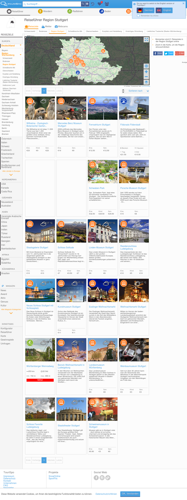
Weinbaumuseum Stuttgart (133, 366)
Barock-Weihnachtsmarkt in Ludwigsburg (71, 366)
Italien (4, 143)
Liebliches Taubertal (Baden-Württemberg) (164, 31)
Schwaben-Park (97, 188)
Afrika (5, 255)
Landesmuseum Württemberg (96, 366)
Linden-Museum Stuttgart (101, 248)
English (167, 10)
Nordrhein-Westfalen (11, 94)
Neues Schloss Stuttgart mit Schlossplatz (40, 307)
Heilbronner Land (9, 85)
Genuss (4, 302)
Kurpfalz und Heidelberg (112, 31)
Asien (5, 212)
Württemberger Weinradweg (40, 366)
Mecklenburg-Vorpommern (8, 109)
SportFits (53, 479)
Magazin (10, 286)
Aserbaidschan (8, 249)
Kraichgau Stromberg (134, 31)
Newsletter (8, 488)
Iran (3, 245)
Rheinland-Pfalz (9, 113)
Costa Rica (6, 192)
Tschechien (6, 158)
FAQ (5, 486)
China (4, 222)
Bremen (5, 134)
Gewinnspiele (7, 340)
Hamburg (6, 125)
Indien (4, 230)
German (148, 10)
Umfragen (5, 344)
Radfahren (77, 11)
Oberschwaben (92, 31)
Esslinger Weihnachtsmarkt (102, 307)
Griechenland (7, 154)
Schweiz (5, 146)
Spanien (5, 162)
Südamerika (8, 269)
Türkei (4, 234)
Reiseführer (17, 12)
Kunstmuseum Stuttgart (69, 307)
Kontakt (7, 481)
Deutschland (8, 46)
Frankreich (6, 150)
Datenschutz (9, 479)
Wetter (48, 27)
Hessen (5, 119)
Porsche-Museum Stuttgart (133, 188)
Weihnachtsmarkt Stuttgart (133, 307)
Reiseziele (33, 27)
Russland (5, 237)
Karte (3, 336)
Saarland (6, 131)
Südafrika (6, 263)
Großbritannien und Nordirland (10, 166)
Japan (4, 226)
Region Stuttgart (57, 31)
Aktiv (3, 298)
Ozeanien (7, 198)
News (3, 290)
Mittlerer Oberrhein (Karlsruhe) (9, 89)
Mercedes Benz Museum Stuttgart (70, 124)
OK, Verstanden (130, 494)
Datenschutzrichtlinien (106, 494)
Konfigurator (7, 329)
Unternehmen (9, 483)
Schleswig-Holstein (10, 106)
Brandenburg (7, 122)
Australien (6, 206)
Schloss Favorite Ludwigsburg (35, 425)
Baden (107, 11)
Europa (6, 41)
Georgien (5, 241)
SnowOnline (54, 476)
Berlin (4, 128)
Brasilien (5, 273)
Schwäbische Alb (75, 31)
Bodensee (43, 31)
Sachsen (5, 97)
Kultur (3, 306)
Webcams (63, 27)
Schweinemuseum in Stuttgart (99, 425)
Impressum (8, 476)
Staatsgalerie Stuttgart (37, 248)
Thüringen (6, 116)
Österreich (6, 139)
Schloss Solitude (66, 248)
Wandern (47, 11)
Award (4, 294)
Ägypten (5, 259)
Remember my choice (149, 16)
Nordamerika (9, 180)
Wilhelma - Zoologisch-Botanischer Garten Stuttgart (38, 124)
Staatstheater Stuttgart (69, 426)
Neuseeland (7, 202)
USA (3, 184)
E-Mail (181, 53)
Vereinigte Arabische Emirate (11, 217)
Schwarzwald (29, 31)
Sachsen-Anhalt (9, 103)
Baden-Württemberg (8, 54)
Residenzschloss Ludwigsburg (128, 247)
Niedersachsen (8, 100)
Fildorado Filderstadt (130, 125)
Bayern (5, 51)
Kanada (5, 188)
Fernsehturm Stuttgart (99, 125)
